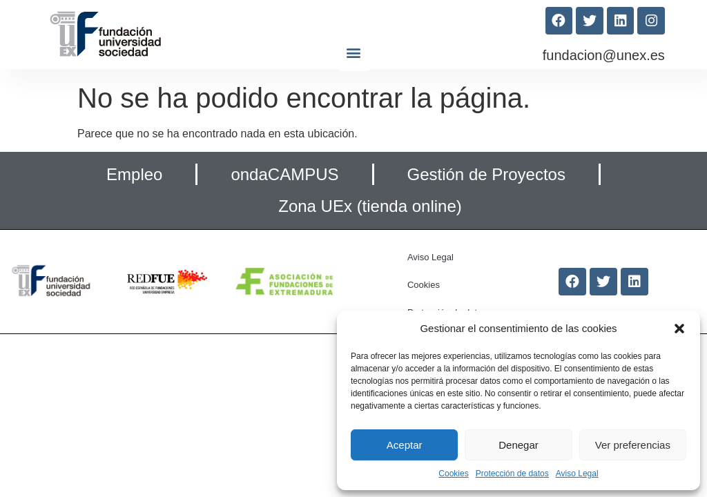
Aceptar (405, 445)
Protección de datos (512, 473)
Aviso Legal (577, 473)
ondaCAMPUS (284, 174)
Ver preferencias (632, 445)
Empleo (134, 174)
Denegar (518, 445)
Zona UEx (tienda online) (369, 206)
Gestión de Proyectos (486, 174)
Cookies (453, 473)
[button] (679, 328)
